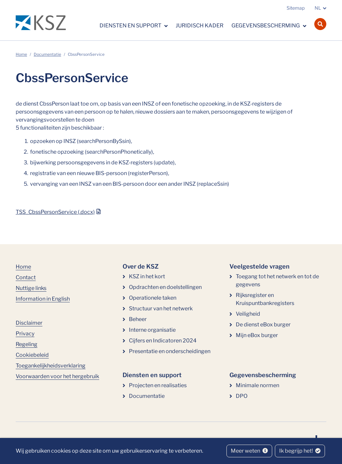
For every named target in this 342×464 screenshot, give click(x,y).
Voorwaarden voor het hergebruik (57, 376)
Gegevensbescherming (266, 25)
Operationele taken (152, 298)
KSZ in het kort (147, 276)
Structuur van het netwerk (161, 308)
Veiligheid (248, 314)
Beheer (138, 319)
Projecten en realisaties (158, 385)
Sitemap (296, 8)
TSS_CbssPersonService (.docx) (55, 212)
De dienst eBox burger (263, 324)
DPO (241, 396)
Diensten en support (131, 25)
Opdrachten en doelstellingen (165, 287)
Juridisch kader (199, 25)
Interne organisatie (152, 330)
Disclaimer (29, 323)
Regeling (26, 344)
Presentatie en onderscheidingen (169, 351)
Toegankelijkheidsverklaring (51, 365)
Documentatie (47, 54)
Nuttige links (31, 288)
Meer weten (249, 451)
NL (318, 8)
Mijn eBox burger (257, 335)
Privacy (25, 333)
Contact (26, 277)
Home (21, 54)
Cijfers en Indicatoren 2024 (162, 340)
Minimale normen (257, 385)
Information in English (43, 299)
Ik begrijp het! (300, 451)
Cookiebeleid (32, 355)
